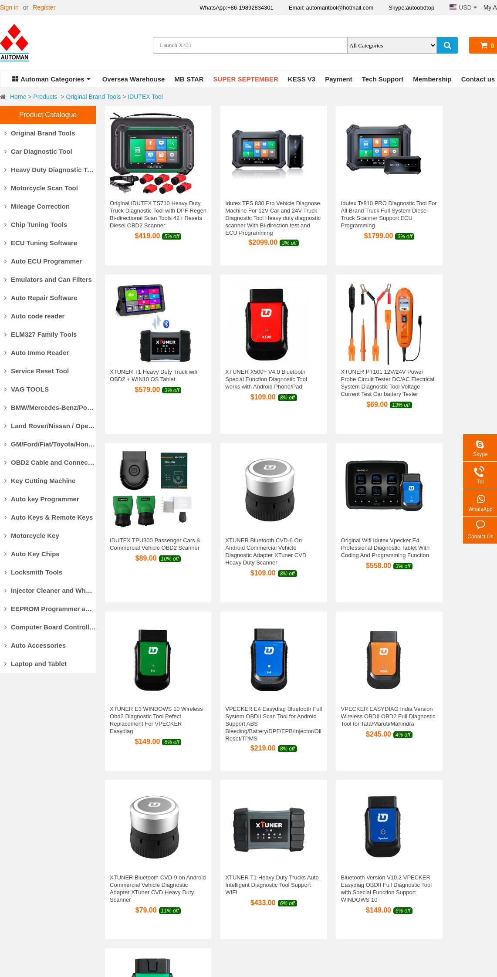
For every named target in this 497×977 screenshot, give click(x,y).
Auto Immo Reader (36, 352)
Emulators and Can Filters (48, 279)
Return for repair (262, 892)
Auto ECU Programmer (43, 261)
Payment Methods (131, 859)
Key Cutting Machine (39, 480)
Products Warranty (265, 859)
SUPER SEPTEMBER (245, 79)
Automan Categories (51, 79)
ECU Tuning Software (40, 243)
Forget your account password (376, 892)
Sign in (9, 7)
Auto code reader (34, 316)
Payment (338, 79)
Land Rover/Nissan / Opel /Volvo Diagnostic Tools (50, 425)
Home (18, 96)
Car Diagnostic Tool (38, 151)
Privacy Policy (258, 903)
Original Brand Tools (93, 96)
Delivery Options (129, 870)
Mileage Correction (37, 206)
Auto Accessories (35, 645)
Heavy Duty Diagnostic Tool (50, 169)
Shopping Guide (357, 870)
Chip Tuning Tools (35, 224)
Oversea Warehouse (133, 79)
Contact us (478, 79)
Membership (432, 79)
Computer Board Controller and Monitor (50, 627)
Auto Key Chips (32, 554)
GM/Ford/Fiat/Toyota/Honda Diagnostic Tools (50, 444)
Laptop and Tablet (35, 663)
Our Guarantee (20, 881)
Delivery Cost (125, 881)
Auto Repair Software (41, 297)
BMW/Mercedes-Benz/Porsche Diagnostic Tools (50, 407)
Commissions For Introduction (375, 859)
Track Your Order (358, 903)
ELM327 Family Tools (40, 334)
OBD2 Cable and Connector (50, 462)
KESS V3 (301, 79)
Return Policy (258, 870)
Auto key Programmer (41, 499)
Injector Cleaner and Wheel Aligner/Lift (50, 590)
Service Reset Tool (36, 371)
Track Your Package (134, 903)
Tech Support (383, 79)
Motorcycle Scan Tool (41, 188)
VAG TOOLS (26, 389)
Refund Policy (258, 881)
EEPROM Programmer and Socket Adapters (50, 608)
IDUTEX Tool (145, 96)
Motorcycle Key (31, 535)
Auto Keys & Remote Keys (48, 517)
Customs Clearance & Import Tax (151, 892)
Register (44, 7)
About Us (12, 870)
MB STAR (188, 79)
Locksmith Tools (33, 572)
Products (45, 96)
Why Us (10, 859)
